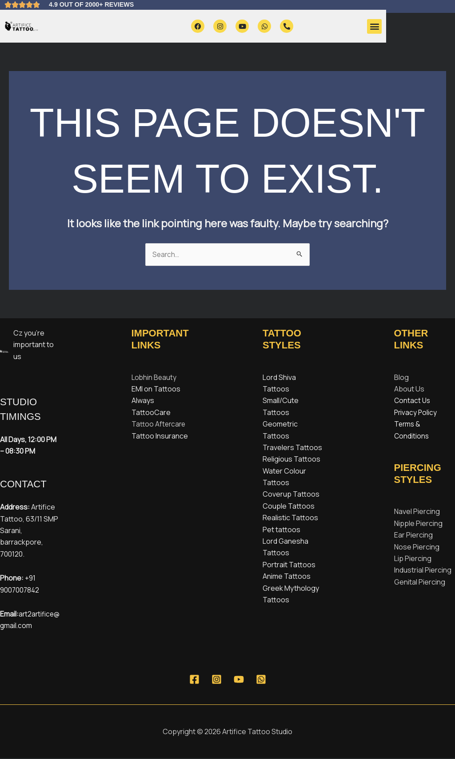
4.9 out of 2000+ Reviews (96, 4)
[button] (374, 26)
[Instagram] (217, 680)
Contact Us (412, 401)
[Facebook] (194, 680)
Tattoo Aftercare (160, 424)
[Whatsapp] (261, 680)
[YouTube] (239, 680)
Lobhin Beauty (155, 378)
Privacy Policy (416, 413)
